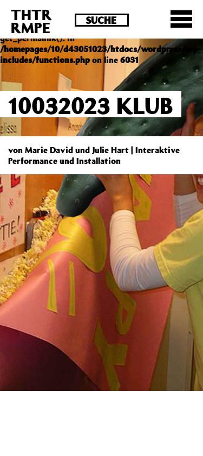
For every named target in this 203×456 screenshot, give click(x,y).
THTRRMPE (31, 21)
